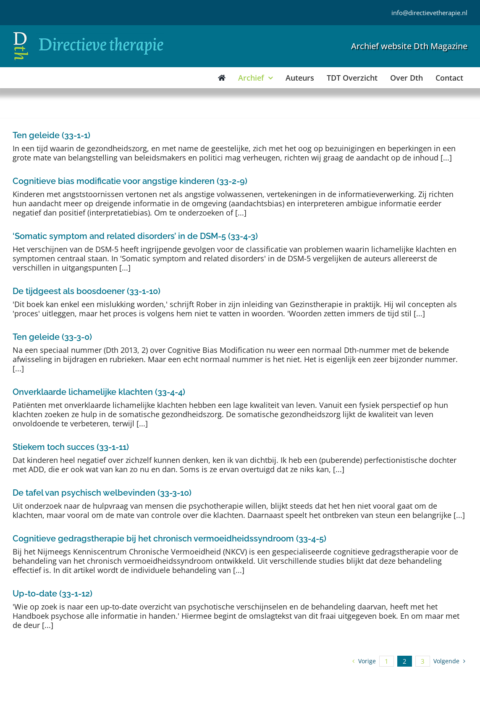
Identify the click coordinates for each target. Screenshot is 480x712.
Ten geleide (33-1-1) (51, 135)
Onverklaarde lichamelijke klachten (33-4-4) (99, 392)
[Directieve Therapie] (88, 33)
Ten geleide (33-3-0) (52, 337)
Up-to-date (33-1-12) (52, 594)
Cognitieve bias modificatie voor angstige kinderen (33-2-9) (130, 181)
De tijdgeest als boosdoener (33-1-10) (86, 291)
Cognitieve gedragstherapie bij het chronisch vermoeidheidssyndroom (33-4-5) (169, 538)
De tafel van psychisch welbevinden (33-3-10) (102, 493)
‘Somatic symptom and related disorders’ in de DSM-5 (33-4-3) (135, 236)
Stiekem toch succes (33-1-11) (71, 447)
